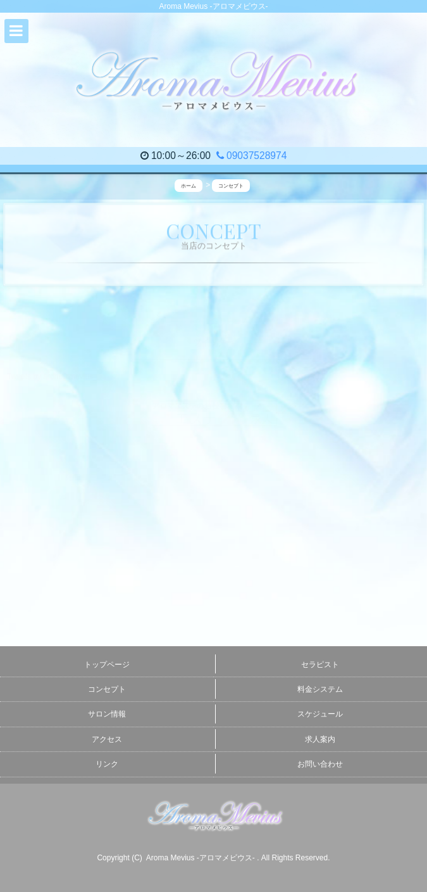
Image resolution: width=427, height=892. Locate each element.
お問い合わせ (320, 764)
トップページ (107, 664)
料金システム (320, 689)
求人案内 (320, 739)
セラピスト (320, 664)
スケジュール (320, 714)
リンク (107, 764)
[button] (16, 31)
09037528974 (251, 155)
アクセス (107, 739)
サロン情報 (107, 714)
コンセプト (107, 689)
